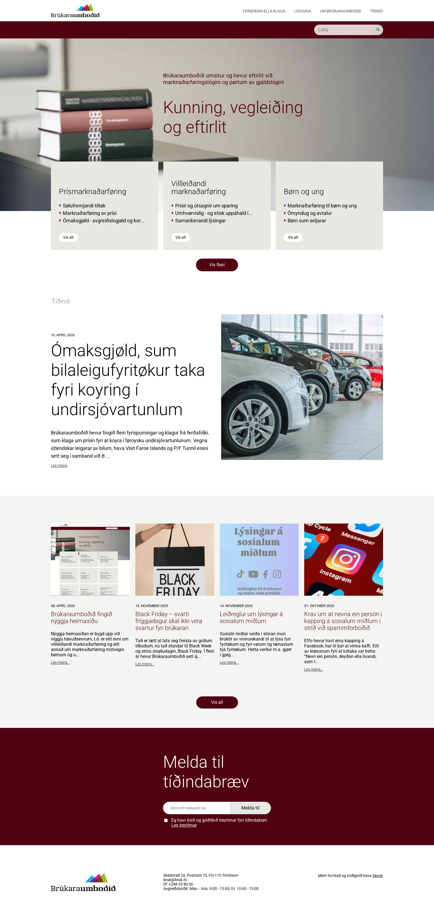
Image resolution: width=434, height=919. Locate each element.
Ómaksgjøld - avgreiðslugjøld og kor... (103, 220)
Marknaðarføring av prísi (90, 213)
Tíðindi (376, 11)
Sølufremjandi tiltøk (84, 206)
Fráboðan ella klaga (264, 11)
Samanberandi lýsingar (200, 220)
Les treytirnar (184, 825)
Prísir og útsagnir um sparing (206, 206)
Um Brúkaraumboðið (340, 11)
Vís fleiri (217, 264)
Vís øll (217, 702)
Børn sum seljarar (307, 220)
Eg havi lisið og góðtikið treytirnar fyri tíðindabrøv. (219, 822)
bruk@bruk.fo (175, 880)
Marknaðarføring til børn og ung (322, 206)
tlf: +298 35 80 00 (178, 884)
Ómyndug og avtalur (310, 213)
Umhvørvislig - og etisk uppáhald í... (213, 213)
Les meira (59, 465)
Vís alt (68, 237)
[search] (348, 30)
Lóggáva (302, 11)
